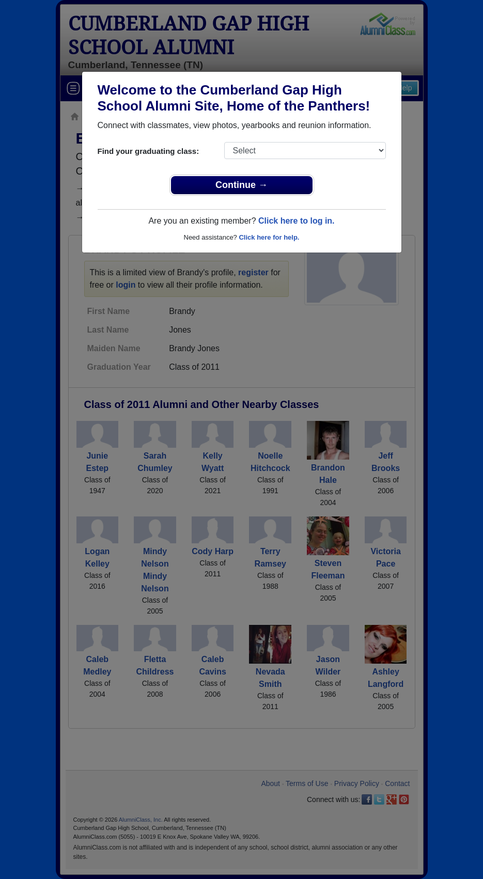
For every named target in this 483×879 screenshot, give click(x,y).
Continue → (241, 185)
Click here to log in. (296, 220)
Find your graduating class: (148, 151)
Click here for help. (269, 237)
